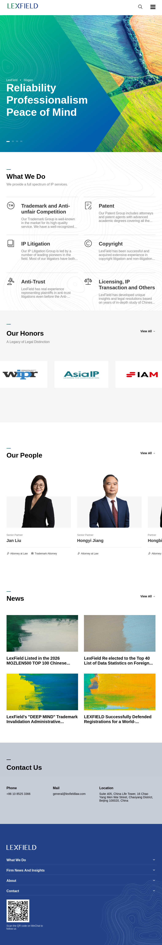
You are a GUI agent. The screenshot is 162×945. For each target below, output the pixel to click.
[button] (8, 141)
